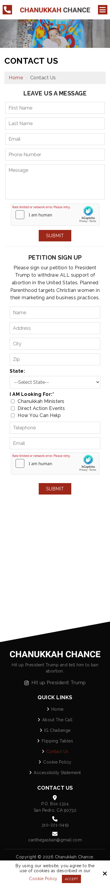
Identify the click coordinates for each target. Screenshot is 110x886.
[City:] (55, 344)
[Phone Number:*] (54, 155)
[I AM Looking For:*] (13, 401)
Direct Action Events (39, 408)
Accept (71, 879)
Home (16, 77)
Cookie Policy (43, 878)
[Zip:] (55, 359)
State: (17, 371)
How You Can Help (37, 415)
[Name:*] (55, 313)
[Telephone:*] (55, 428)
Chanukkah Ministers (39, 401)
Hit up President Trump (55, 682)
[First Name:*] (54, 108)
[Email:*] (54, 139)
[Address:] (55, 328)
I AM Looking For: (32, 394)
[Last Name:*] (54, 123)
